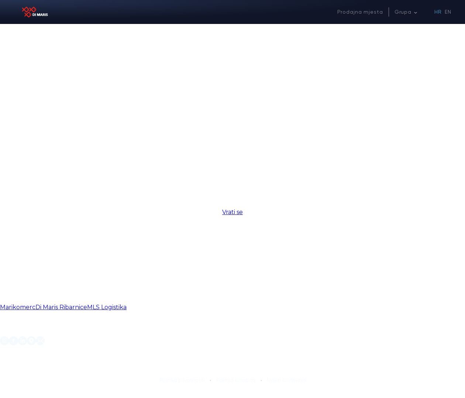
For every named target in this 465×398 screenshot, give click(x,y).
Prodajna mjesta (360, 12)
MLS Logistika (107, 307)
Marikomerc (17, 307)
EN (448, 12)
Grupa (403, 12)
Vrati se (232, 212)
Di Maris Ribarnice (61, 307)
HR (438, 12)
